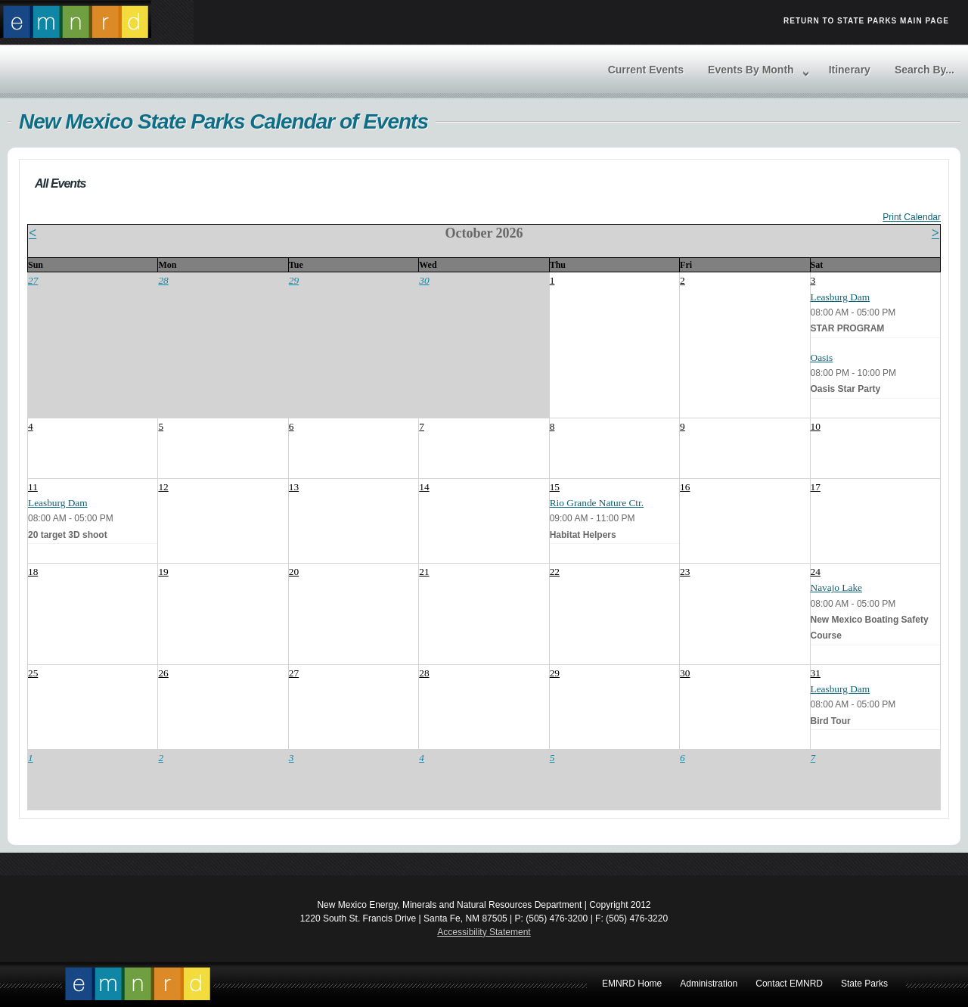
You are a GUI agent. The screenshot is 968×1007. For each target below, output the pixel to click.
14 (424, 487)
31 (816, 673)
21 (424, 571)
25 (33, 673)
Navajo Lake (836, 587)
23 (685, 571)
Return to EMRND (75, 19)
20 (294, 571)
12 (163, 487)
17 (816, 487)
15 (555, 487)
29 (294, 280)
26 (163, 673)
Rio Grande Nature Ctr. (597, 502)
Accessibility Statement (483, 932)
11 (33, 487)
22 (555, 571)
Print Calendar (912, 217)
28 (163, 280)
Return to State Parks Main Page (866, 21)
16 (685, 487)
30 (424, 280)
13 (294, 487)
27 (33, 280)
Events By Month (751, 70)
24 (816, 571)
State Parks (864, 983)
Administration (708, 983)
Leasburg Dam (840, 297)
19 (163, 571)
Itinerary (849, 70)
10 (816, 426)
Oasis (822, 357)
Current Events (646, 70)
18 (33, 571)
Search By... (924, 70)
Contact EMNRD (789, 983)
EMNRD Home (137, 984)
